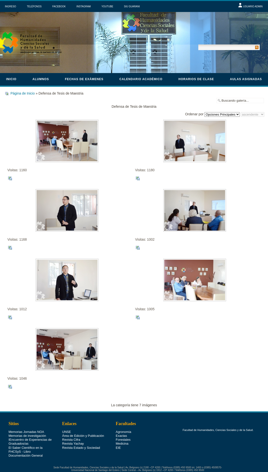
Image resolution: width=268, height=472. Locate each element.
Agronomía (123, 432)
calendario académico (141, 79)
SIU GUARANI (132, 6)
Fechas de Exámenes (84, 79)
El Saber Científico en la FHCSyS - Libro (25, 450)
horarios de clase (196, 79)
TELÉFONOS (34, 6)
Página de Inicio (22, 93)
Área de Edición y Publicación (83, 436)
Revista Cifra (71, 440)
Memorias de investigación (27, 436)
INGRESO (10, 6)
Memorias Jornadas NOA (26, 432)
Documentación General (26, 456)
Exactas (121, 436)
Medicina (122, 444)
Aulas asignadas (246, 79)
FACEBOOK (59, 6)
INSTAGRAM (84, 6)
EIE (118, 448)
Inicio (11, 79)
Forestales (123, 440)
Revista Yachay (73, 444)
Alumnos (40, 79)
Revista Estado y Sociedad (81, 448)
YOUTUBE (107, 6)
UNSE (66, 432)
